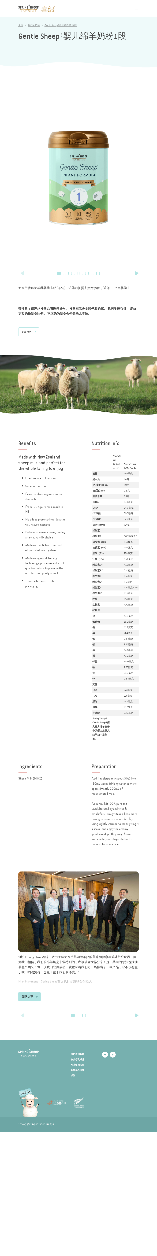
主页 (20, 25)
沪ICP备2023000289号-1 (40, 1164)
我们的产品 (34, 25)
